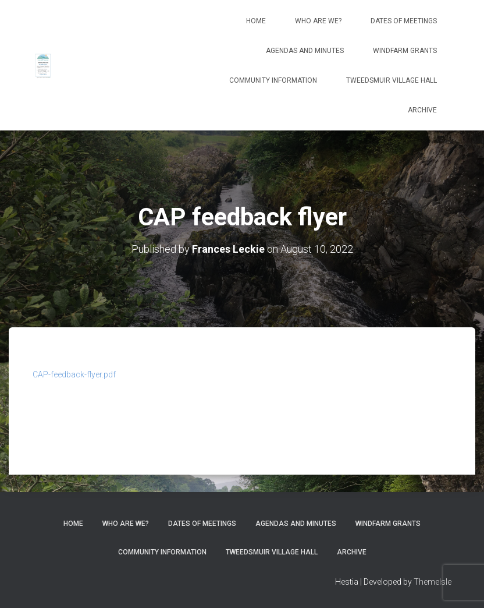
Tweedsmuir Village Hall (391, 80)
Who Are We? (318, 21)
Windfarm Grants (405, 51)
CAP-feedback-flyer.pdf (74, 374)
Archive (422, 110)
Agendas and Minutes (305, 51)
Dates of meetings (404, 21)
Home (256, 21)
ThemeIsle (432, 581)
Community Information (273, 80)
